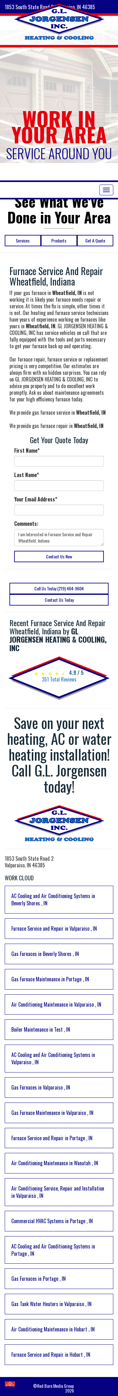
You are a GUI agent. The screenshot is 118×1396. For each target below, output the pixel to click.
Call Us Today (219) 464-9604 (59, 588)
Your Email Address (35, 499)
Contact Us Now (59, 556)
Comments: (26, 523)
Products (58, 240)
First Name (27, 450)
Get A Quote (95, 240)
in (53, 899)
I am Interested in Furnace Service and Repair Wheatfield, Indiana (59, 537)
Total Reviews (59, 679)
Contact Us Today (59, 599)
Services (23, 240)
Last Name (26, 475)
